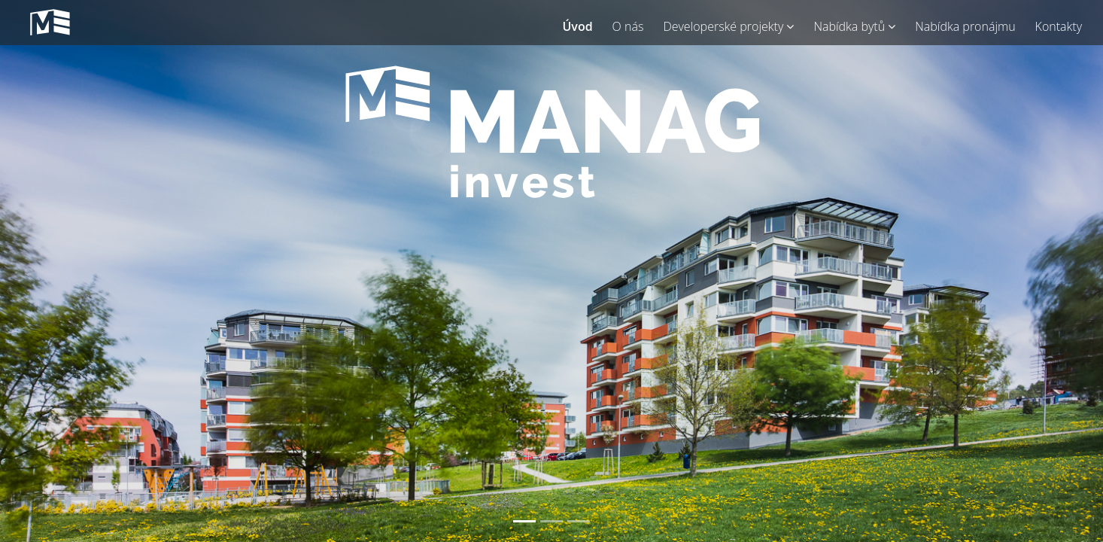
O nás (628, 26)
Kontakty (1058, 26)
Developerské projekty (728, 26)
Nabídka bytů (854, 26)
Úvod (577, 26)
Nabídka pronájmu (965, 26)
